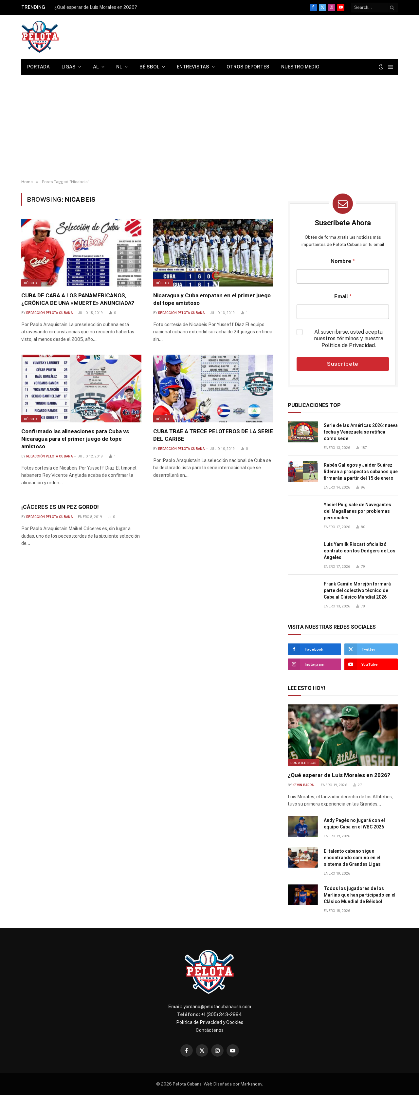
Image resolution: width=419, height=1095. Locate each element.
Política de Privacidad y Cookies (209, 1022)
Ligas (69, 66)
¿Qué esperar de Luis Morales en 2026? (95, 7)
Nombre (343, 261)
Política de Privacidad (348, 345)
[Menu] (390, 67)
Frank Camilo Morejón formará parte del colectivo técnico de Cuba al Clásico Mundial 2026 (357, 590)
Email (343, 296)
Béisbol (149, 66)
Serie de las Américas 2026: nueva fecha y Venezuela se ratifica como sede (361, 432)
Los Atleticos (303, 763)
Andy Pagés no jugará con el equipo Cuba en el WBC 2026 (354, 823)
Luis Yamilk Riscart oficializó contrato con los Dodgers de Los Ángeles (359, 551)
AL (96, 66)
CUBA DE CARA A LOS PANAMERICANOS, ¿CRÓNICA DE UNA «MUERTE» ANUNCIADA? (77, 299)
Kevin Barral (304, 785)
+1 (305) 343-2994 (221, 1014)
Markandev (251, 1084)
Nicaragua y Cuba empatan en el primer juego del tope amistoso (212, 299)
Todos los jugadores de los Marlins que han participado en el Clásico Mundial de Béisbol (359, 895)
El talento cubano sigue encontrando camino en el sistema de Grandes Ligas (352, 857)
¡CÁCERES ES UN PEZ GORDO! (60, 507)
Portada (38, 66)
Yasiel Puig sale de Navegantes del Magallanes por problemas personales (357, 511)
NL (119, 66)
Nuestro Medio (300, 66)
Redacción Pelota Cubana (49, 313)
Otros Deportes (248, 66)
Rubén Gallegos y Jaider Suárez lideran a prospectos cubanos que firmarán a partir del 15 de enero (361, 471)
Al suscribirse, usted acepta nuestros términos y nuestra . (348, 339)
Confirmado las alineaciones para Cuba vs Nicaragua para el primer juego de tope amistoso (75, 439)
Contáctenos (210, 1030)
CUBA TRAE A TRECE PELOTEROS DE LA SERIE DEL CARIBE (213, 435)
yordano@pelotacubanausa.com (217, 1006)
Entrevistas (193, 66)
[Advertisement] (209, 127)
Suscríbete (343, 364)
